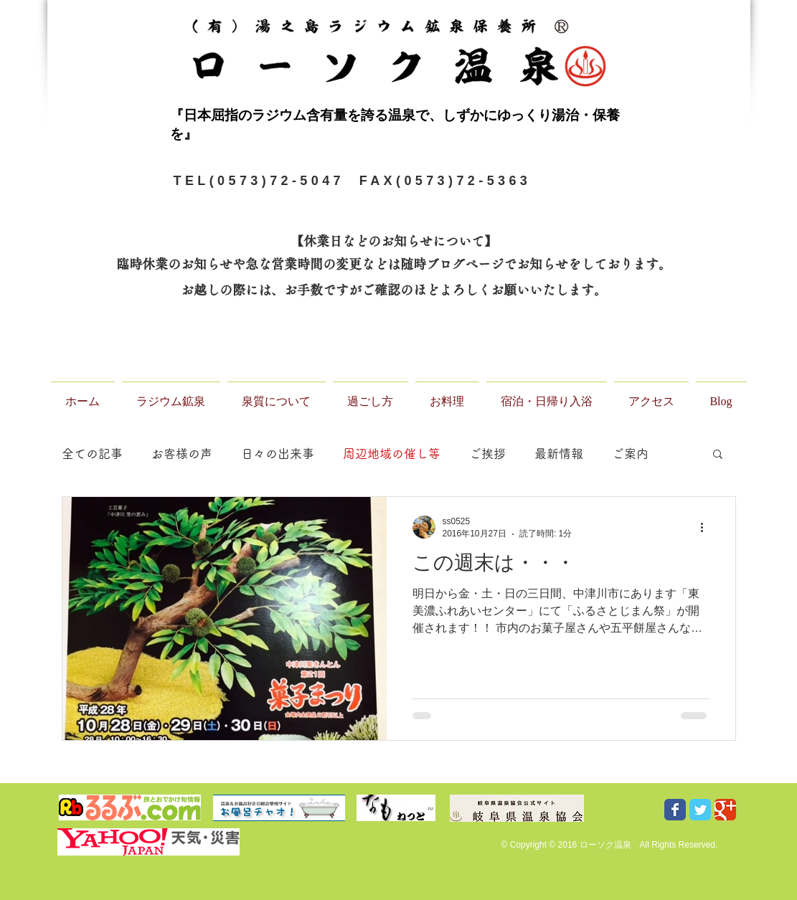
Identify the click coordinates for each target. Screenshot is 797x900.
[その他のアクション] (707, 527)
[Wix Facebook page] (675, 809)
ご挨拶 (487, 453)
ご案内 (630, 453)
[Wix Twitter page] (700, 809)
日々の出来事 (277, 453)
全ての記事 (92, 453)
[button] (718, 455)
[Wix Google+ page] (725, 809)
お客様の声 (181, 453)
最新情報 (558, 453)
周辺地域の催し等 (391, 453)
